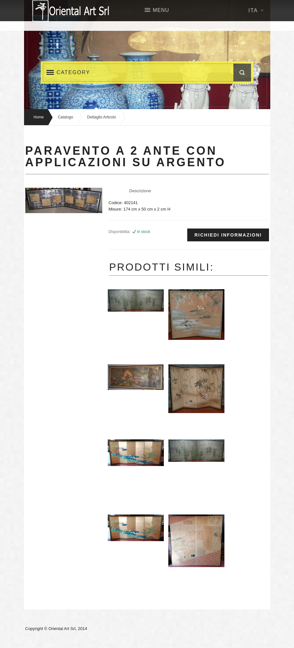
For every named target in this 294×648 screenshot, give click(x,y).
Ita (256, 10)
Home (39, 117)
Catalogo (65, 117)
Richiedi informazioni (228, 235)
